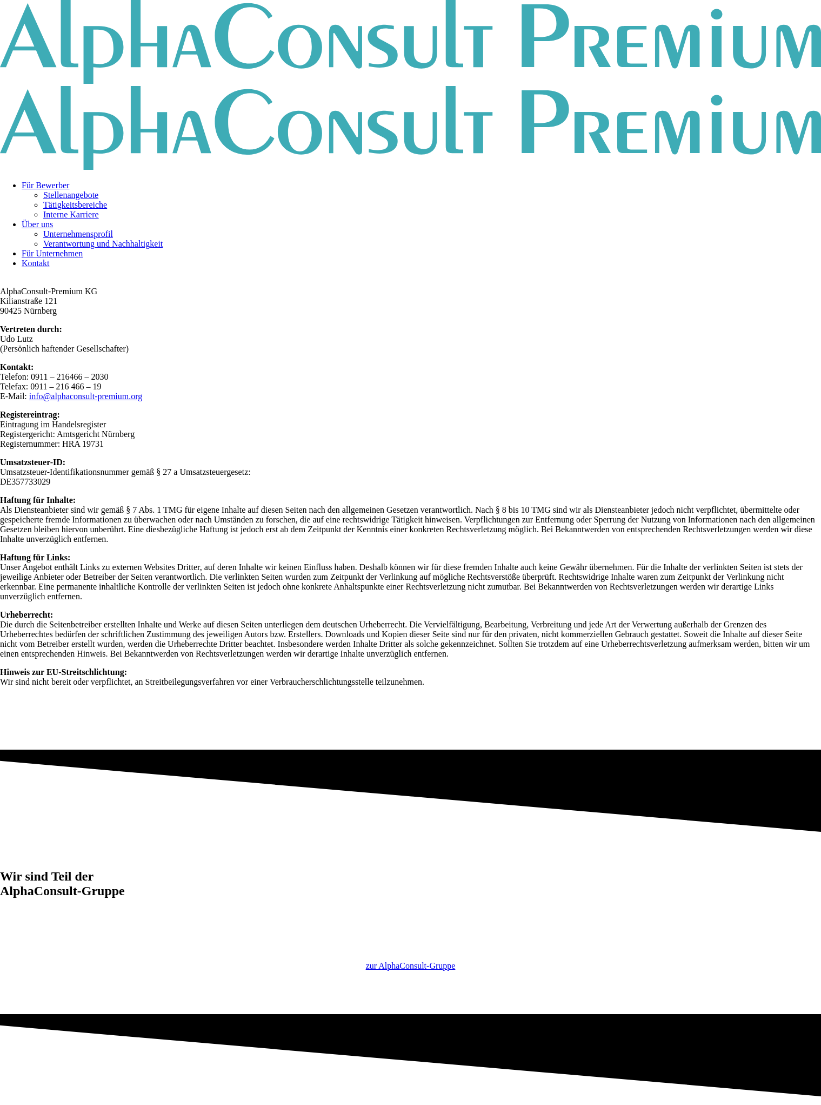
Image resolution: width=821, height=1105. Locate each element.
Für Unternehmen (52, 253)
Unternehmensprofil (78, 234)
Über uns (37, 224)
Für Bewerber (45, 185)
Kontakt (36, 263)
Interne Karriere (71, 214)
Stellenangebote (70, 195)
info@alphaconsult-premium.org (86, 396)
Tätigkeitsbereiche (75, 204)
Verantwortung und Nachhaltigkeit (103, 243)
